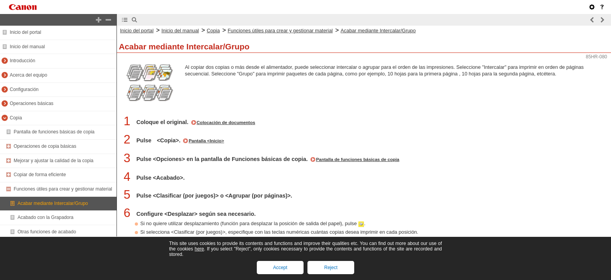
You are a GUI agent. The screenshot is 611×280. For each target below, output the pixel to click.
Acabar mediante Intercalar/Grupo (53, 203)
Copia (16, 118)
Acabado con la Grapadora (45, 217)
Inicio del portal (25, 32)
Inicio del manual (27, 46)
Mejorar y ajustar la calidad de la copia (54, 160)
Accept (280, 267)
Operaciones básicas (31, 103)
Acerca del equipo (28, 75)
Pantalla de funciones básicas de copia (54, 132)
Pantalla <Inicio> (206, 140)
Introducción (22, 60)
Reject (330, 267)
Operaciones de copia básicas (45, 146)
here (199, 249)
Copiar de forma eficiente (40, 174)
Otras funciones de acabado (47, 231)
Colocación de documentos (226, 122)
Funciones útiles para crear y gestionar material (63, 189)
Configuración (24, 89)
